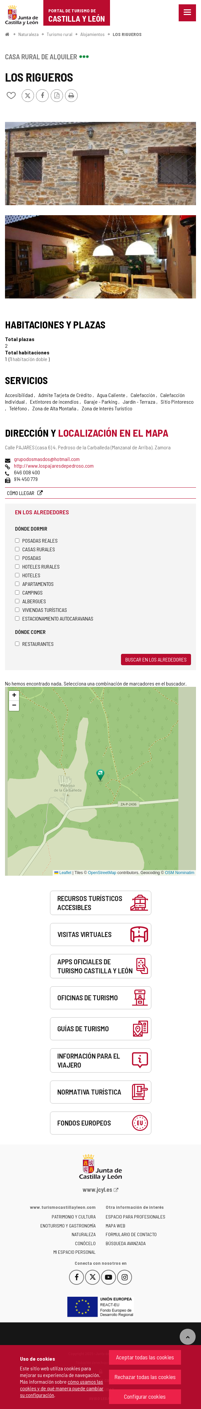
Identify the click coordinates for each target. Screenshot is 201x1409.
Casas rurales (35, 549)
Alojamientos (92, 34)
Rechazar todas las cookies (145, 1376)
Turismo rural (59, 34)
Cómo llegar (21, 493)
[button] (14, 696)
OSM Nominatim (179, 872)
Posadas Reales (36, 540)
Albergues (30, 601)
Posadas (28, 558)
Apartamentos (34, 584)
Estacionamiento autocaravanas (54, 618)
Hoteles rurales (37, 566)
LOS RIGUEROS (127, 34)
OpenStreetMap (102, 872)
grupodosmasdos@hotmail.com (47, 459)
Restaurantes (34, 644)
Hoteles (27, 575)
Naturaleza (28, 34)
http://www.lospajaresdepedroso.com (54, 465)
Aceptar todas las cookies (145, 1357)
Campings (29, 592)
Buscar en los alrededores (156, 659)
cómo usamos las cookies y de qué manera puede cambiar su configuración (61, 1388)
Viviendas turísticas (41, 610)
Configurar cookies (145, 1396)
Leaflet (62, 872)
